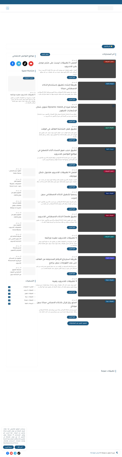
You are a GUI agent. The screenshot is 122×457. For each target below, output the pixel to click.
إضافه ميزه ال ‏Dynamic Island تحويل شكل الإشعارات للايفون (60, 109)
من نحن (87, 2)
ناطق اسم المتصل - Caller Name (14, 172)
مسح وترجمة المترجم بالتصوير (16, 249)
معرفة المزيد (8, 447)
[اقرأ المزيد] (76, 77)
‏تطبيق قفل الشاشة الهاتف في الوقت (63, 129)
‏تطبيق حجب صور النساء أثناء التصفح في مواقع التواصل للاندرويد (61, 152)
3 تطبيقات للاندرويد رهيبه (69, 281)
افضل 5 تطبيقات (39, 8)
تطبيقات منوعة (52, 8)
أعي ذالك (19, 447)
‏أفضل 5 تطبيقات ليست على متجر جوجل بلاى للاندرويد (62, 65)
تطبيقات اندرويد (86, 8)
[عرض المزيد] (45, 54)
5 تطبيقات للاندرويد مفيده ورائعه (65, 238)
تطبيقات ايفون (74, 8)
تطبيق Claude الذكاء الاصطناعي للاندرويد (61, 217)
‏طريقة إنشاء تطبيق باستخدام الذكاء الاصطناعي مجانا (64, 87)
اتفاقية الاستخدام (97, 2)
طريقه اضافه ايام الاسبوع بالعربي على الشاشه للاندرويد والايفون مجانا (15, 239)
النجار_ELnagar (95, 453)
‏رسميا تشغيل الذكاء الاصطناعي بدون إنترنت (63, 197)
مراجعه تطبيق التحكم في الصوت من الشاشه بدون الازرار (15, 272)
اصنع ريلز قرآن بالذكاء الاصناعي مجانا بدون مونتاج (61, 305)
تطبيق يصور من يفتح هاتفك (16, 194)
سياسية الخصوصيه (109, 2)
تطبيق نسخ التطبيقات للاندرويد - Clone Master (14, 227)
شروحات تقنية (27, 8)
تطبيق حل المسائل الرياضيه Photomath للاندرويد (14, 261)
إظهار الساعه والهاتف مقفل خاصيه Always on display (15, 205)
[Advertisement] (61, 29)
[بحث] (7, 8)
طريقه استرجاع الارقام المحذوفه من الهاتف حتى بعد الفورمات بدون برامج (60, 261)
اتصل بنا (80, 2)
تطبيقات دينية (63, 8)
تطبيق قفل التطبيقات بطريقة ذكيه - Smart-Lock (15, 184)
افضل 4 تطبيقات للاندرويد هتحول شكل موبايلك (62, 174)
